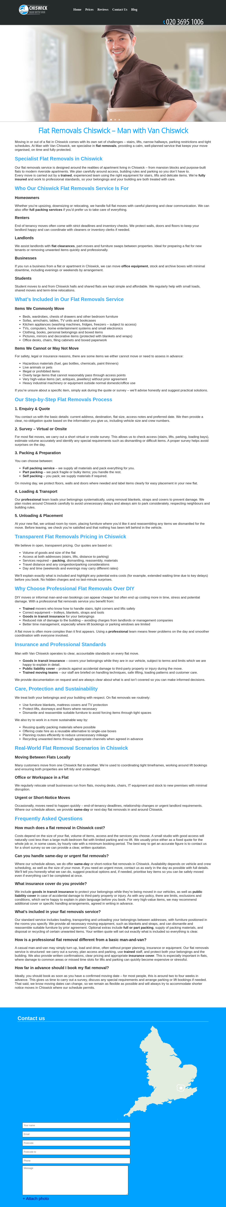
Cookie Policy (176, 1147)
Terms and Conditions (137, 1163)
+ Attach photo (39, 1104)
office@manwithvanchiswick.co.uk (58, 1167)
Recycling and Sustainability (142, 1147)
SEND (69, 1117)
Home (77, 9)
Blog (134, 9)
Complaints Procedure (154, 1152)
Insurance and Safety (137, 1158)
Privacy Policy (131, 1169)
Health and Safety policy (174, 1158)
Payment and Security (137, 1141)
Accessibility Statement (138, 1136)
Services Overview (171, 1163)
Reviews (102, 9)
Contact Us (119, 9)
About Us (128, 1152)
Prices (89, 9)
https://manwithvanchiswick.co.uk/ (55, 1171)
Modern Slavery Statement (178, 1136)
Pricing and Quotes (171, 1141)
